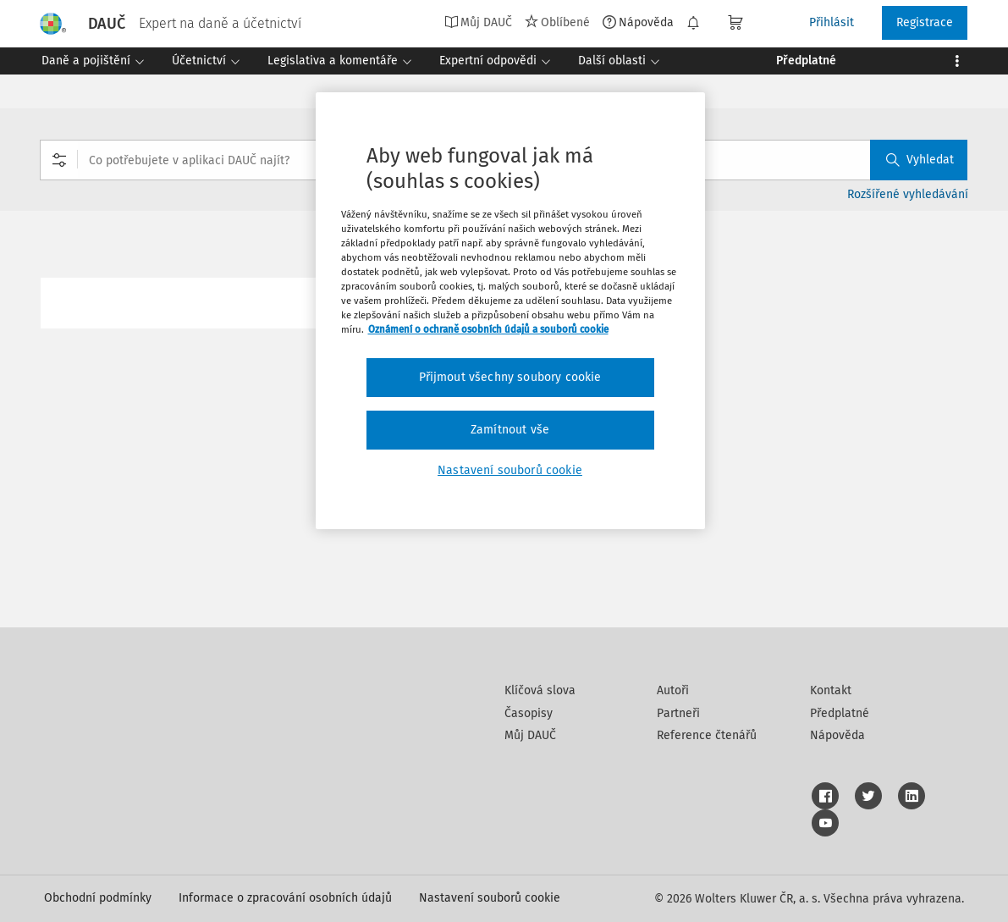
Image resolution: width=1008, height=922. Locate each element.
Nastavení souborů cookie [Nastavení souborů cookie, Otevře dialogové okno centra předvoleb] (510, 470)
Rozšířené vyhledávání (907, 194)
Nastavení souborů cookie (489, 898)
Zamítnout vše (510, 429)
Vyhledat (920, 159)
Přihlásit (831, 22)
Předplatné (839, 713)
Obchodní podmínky (97, 898)
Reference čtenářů (707, 735)
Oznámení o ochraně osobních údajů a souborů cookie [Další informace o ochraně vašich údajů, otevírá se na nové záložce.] (488, 329)
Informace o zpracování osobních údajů (285, 898)
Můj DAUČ (478, 22)
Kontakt (830, 690)
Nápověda (638, 22)
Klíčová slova (540, 690)
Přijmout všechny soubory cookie (510, 377)
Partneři (678, 713)
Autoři (673, 690)
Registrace (924, 22)
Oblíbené (557, 22)
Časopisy (528, 713)
